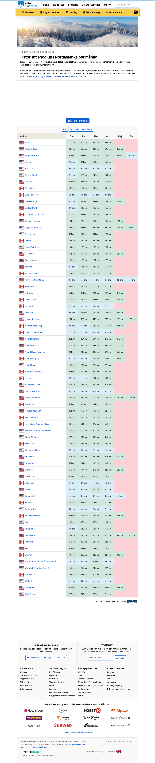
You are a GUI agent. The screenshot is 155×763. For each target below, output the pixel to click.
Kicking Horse (31, 273)
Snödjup (73, 4)
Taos (27, 522)
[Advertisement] (77, 98)
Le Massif (29, 306)
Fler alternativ (114, 12)
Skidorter (58, 4)
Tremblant (29, 542)
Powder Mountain (33, 411)
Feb (84, 136)
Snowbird (29, 457)
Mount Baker (31, 345)
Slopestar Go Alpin (57, 682)
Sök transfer (25, 682)
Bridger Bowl (31, 208)
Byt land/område (77, 120)
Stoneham (30, 483)
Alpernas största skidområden (90, 685)
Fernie (28, 241)
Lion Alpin (53, 675)
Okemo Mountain (32, 391)
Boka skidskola (26, 689)
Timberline (30, 535)
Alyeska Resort (32, 149)
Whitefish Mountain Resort (37, 568)
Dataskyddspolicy (114, 685)
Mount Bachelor (32, 339)
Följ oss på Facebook (54, 657)
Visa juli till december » (81, 129)
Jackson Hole (31, 260)
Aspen (28, 162)
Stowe (28, 489)
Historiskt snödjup (43, 52)
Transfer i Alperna (85, 679)
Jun (132, 136)
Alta (27, 142)
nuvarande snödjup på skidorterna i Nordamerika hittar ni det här (57, 76)
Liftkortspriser (91, 4)
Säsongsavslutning (86, 692)
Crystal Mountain (33, 227)
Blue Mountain (31, 195)
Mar (96, 136)
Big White (29, 188)
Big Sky (28, 182)
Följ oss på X (34, 657)
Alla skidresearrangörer (58, 692)
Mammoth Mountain (34, 319)
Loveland (29, 313)
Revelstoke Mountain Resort (37, 424)
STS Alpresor (54, 672)
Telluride (29, 529)
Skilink (51, 685)
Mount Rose (30, 365)
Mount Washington (33, 372)
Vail (26, 548)
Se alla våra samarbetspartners (77, 733)
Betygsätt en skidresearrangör (62, 696)
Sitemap (110, 672)
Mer (107, 4)
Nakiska (28, 378)
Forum (80, 696)
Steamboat (30, 476)
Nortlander (53, 679)
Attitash (29, 168)
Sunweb (52, 689)
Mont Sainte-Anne (33, 332)
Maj (120, 136)
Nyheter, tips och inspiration (119, 689)
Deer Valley (30, 234)
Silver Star (30, 443)
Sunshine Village (32, 516)
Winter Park (30, 588)
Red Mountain (31, 417)
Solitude (29, 470)
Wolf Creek (30, 594)
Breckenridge (31, 201)
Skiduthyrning (91, 12)
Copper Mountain (33, 221)
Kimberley (29, 286)
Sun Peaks (30, 502)
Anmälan (120, 658)
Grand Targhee (32, 247)
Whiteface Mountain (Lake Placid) (40, 561)
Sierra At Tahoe (32, 437)
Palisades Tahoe (32, 398)
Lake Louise (30, 299)
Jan (72, 136)
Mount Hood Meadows (35, 352)
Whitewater (30, 574)
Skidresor (28, 12)
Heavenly (29, 254)
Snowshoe (30, 463)
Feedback (111, 675)
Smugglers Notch (33, 450)
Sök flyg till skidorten (29, 675)
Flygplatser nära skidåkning (89, 682)
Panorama (29, 404)
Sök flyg (71, 12)
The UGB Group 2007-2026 (119, 741)
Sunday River (31, 509)
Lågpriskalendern (50, 12)
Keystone (29, 267)
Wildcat (28, 581)
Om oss (110, 679)
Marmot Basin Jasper (34, 326)
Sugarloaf (29, 496)
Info (65, 129)
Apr (108, 136)
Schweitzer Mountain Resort (38, 430)
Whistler (28, 555)
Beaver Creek (31, 175)
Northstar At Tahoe (34, 385)
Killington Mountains (34, 280)
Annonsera (111, 682)
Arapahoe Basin (32, 155)
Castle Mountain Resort (35, 214)
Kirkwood (29, 293)
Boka (46, 4)
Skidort (23, 136)
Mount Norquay (32, 358)
